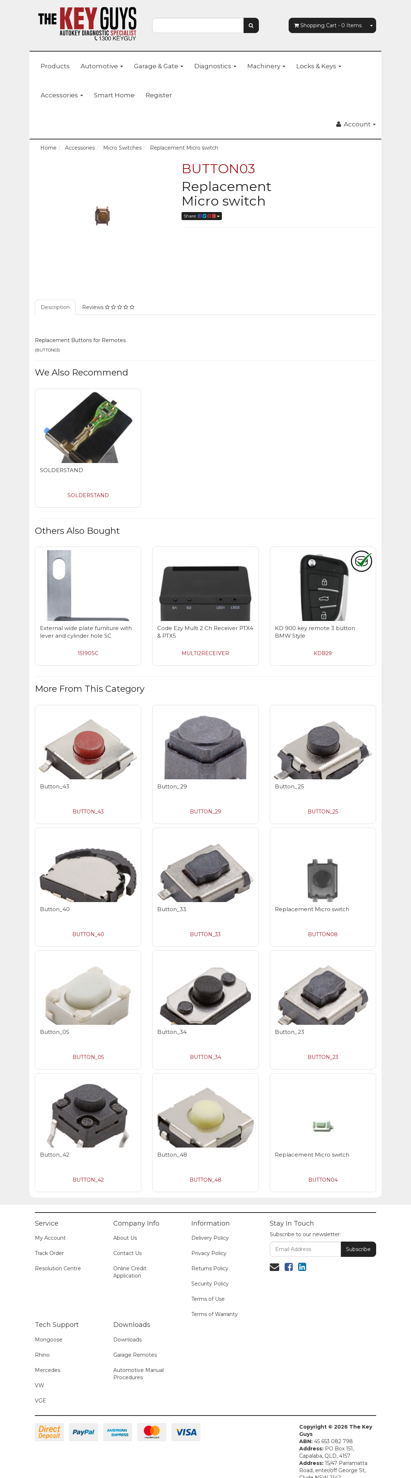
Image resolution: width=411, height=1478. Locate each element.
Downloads (127, 1339)
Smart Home (114, 95)
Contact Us (127, 1253)
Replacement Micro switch (312, 909)
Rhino (42, 1355)
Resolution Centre (58, 1268)
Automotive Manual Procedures (138, 1374)
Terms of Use (208, 1299)
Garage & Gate (158, 66)
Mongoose (48, 1339)
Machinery (266, 66)
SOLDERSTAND (61, 470)
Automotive (102, 66)
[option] (103, 216)
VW (39, 1385)
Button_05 (54, 1031)
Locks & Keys (318, 66)
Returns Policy (209, 1268)
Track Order (49, 1253)
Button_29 (172, 786)
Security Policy (210, 1283)
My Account (50, 1238)
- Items (328, 25)
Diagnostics (215, 66)
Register (159, 95)
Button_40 (55, 909)
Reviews (108, 307)
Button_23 (289, 1031)
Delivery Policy (210, 1238)
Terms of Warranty (214, 1314)
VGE (40, 1400)
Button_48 (172, 1154)
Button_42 (54, 1154)
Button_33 (171, 909)
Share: (202, 216)
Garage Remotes (135, 1355)
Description (55, 307)
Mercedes (47, 1370)
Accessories (62, 95)
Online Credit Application (129, 1272)
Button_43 (54, 786)
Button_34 (172, 1031)
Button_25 (289, 786)
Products (55, 66)
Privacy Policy (209, 1253)
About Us (125, 1238)
